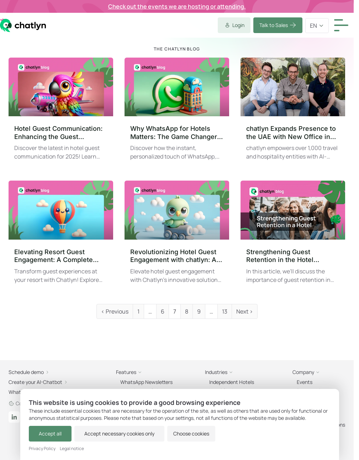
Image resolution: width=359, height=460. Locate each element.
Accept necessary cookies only (108, 433)
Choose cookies (176, 433)
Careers (175, 311)
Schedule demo (191, 126)
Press (172, 325)
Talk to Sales (166, 25)
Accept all (46, 433)
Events (174, 283)
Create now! (88, 221)
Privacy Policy (42, 448)
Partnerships (182, 297)
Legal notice (72, 448)
